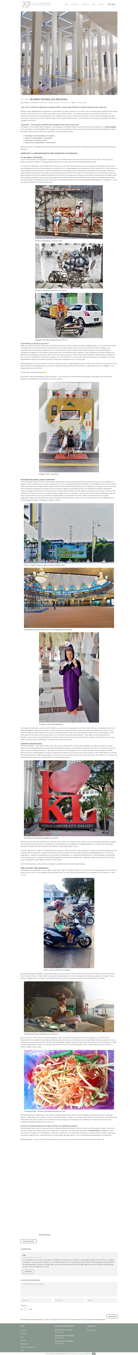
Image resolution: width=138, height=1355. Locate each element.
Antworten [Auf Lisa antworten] (28, 1271)
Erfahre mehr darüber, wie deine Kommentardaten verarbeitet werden (82, 1319)
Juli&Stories (44, 102)
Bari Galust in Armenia (64, 1341)
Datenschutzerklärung (28, 1347)
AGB (22, 1351)
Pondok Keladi (33, 166)
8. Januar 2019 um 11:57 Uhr (32, 1257)
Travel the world (53, 102)
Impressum (24, 1344)
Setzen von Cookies (78, 1353)
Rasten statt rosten (63, 1330)
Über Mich (24, 1333)
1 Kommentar (65, 102)
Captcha (23, 1305)
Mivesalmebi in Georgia (64, 1335)
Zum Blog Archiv (28, 1241)
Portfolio (23, 1330)
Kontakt (23, 1340)
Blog (22, 1337)
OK (94, 1353)
